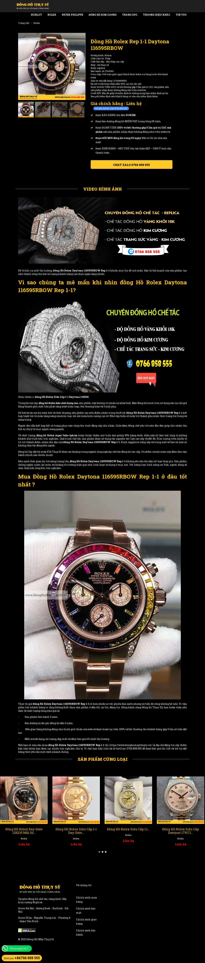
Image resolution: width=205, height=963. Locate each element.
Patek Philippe (72, 14)
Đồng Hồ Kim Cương (103, 14)
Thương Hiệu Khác (156, 14)
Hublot (36, 14)
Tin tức (181, 14)
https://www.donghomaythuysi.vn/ (130, 745)
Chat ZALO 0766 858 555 (131, 165)
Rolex (52, 14)
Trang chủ (23, 23)
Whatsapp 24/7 (19, 948)
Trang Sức (129, 14)
